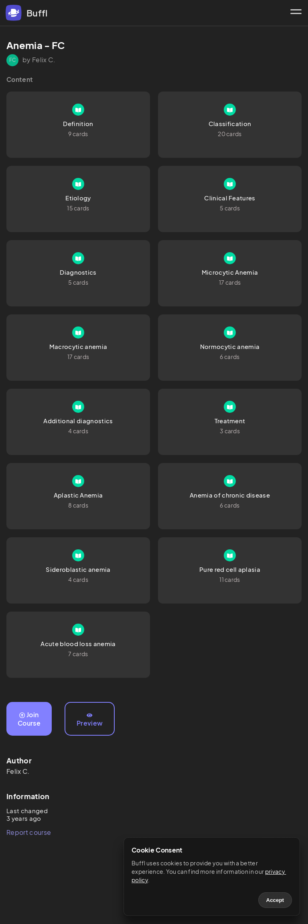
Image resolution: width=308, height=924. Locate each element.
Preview (90, 720)
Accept (275, 900)
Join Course (29, 718)
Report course (28, 832)
